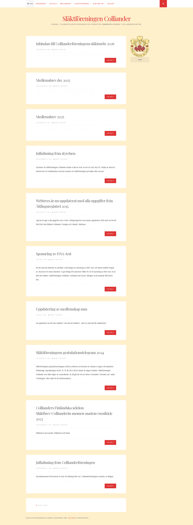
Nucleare (71, 518)
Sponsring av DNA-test (53, 253)
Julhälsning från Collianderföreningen (65, 462)
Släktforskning (82, 4)
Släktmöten (98, 4)
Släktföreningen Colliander (97, 18)
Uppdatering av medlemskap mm (61, 309)
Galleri (110, 4)
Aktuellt (54, 4)
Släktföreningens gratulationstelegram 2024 (70, 352)
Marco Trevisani (60, 49)
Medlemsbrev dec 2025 (53, 80)
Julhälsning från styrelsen (55, 153)
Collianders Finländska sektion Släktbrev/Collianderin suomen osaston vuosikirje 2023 (74, 413)
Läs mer (110, 60)
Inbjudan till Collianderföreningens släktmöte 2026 (75, 43)
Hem (30, 4)
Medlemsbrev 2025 (50, 116)
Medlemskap (65, 4)
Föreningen (40, 4)
